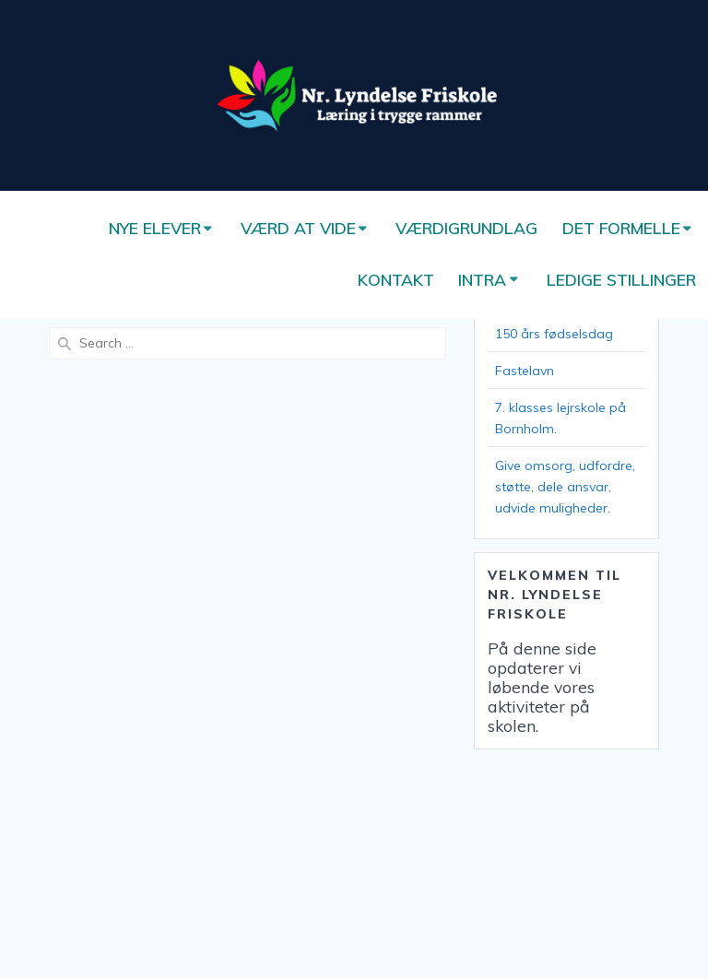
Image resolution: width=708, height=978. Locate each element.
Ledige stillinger (621, 279)
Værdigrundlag (466, 228)
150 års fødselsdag (554, 333)
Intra (482, 279)
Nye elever (155, 228)
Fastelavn (524, 370)
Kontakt (396, 279)
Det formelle (621, 228)
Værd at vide (298, 228)
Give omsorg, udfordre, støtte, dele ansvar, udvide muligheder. (565, 486)
